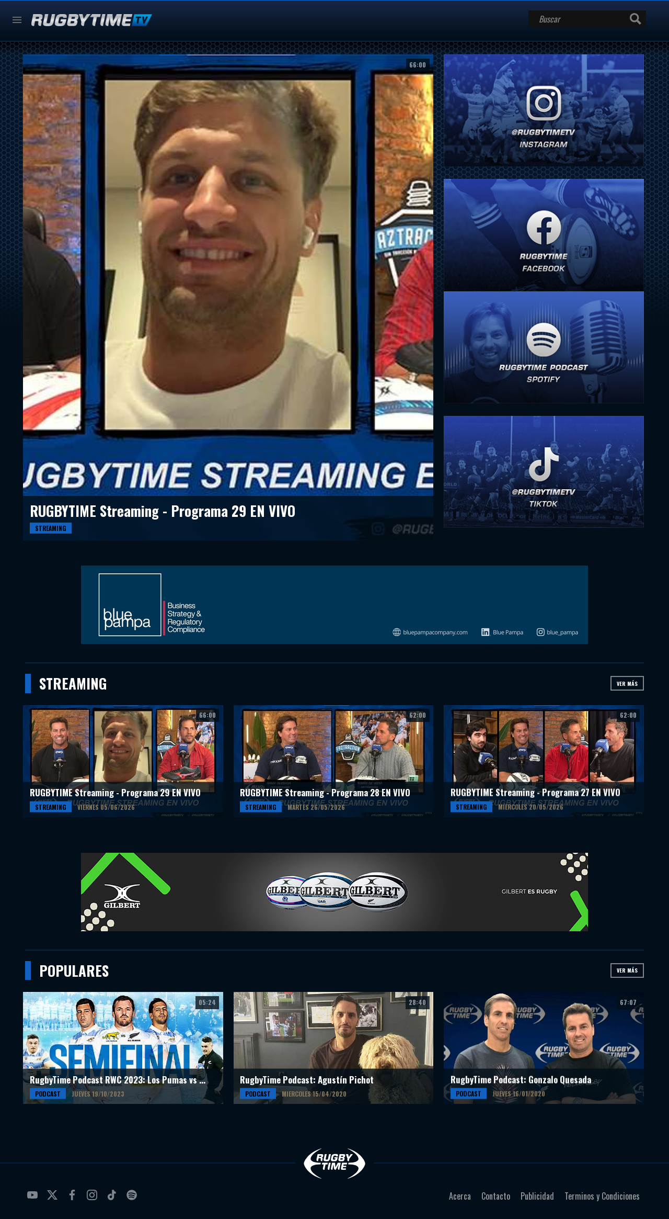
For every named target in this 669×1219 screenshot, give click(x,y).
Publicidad (537, 1196)
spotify (133, 1199)
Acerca (460, 1196)
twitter (54, 1199)
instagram (93, 1199)
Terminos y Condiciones (602, 1196)
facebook (73, 1199)
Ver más (627, 683)
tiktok (113, 1199)
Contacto (495, 1196)
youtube (34, 1199)
